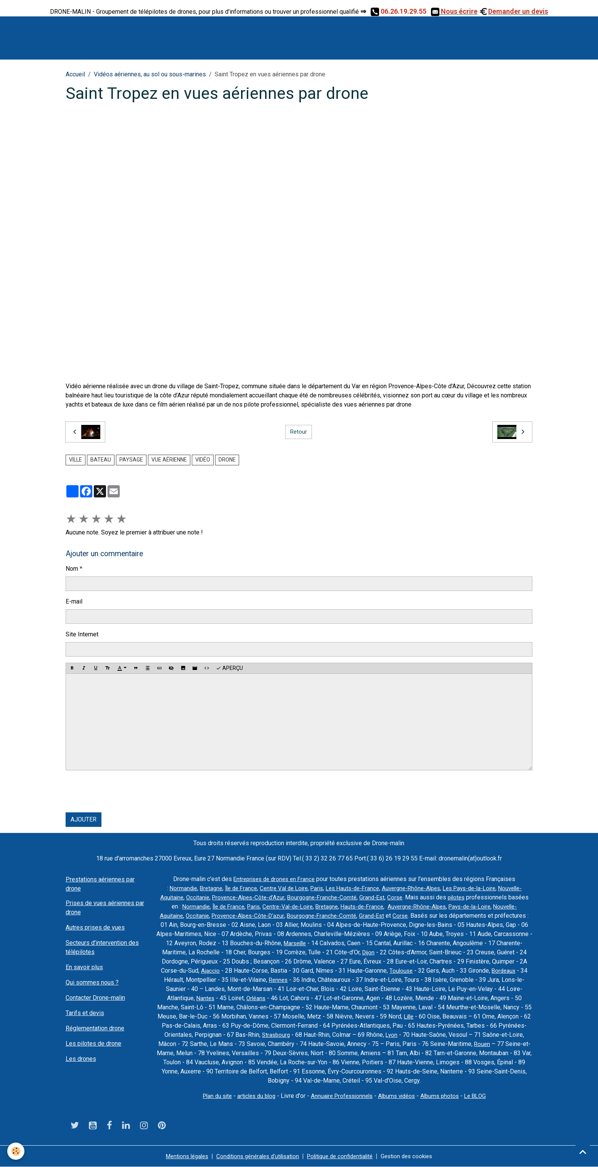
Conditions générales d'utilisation (255, 1156)
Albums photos (445, 1095)
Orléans (331, 998)
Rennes (377, 979)
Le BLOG (482, 1095)
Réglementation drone (95, 1028)
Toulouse (502, 970)
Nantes (279, 998)
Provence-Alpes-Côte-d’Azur (315, 897)
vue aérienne (169, 460)
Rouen (192, 1053)
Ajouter (83, 819)
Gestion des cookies (414, 1156)
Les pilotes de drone (93, 1043)
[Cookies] (16, 1151)
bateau (100, 460)
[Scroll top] (582, 1151)
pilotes (179, 906)
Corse (468, 897)
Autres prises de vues (95, 927)
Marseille (396, 943)
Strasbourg (358, 1034)
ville (75, 460)
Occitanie (262, 897)
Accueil (75, 74)
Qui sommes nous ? (92, 982)
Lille (497, 1016)
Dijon (466, 952)
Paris (335, 888)
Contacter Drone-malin (95, 997)
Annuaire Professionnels (341, 1095)
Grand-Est (444, 897)
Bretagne (222, 888)
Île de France (254, 888)
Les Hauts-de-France (373, 888)
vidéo (202, 460)
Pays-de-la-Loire (199, 915)
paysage (131, 460)
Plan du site (210, 1095)
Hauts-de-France (456, 906)
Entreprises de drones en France (274, 879)
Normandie (192, 888)
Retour (298, 431)
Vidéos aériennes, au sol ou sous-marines (150, 74)
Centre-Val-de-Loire (378, 906)
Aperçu (229, 668)
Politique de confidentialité (343, 1156)
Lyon (475, 1034)
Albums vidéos (399, 1095)
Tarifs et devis (85, 1013)
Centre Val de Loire (299, 888)
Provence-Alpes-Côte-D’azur (344, 915)
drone (227, 460)
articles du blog (252, 1095)
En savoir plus (84, 967)
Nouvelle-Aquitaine (221, 897)
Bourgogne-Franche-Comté (393, 897)
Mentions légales (179, 1156)
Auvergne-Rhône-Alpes (435, 888)
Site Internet (82, 634)
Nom (72, 568)
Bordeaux (235, 979)
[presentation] (124, 791)
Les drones (81, 1058)
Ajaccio (310, 970)
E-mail (74, 601)
